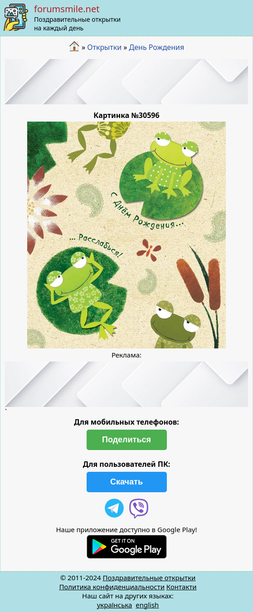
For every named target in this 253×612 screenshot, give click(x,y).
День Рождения (157, 47)
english (147, 604)
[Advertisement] (126, 81)
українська (114, 604)
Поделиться (126, 439)
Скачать (126, 481)
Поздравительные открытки (148, 577)
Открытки (104, 47)
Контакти (181, 586)
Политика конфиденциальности (112, 586)
